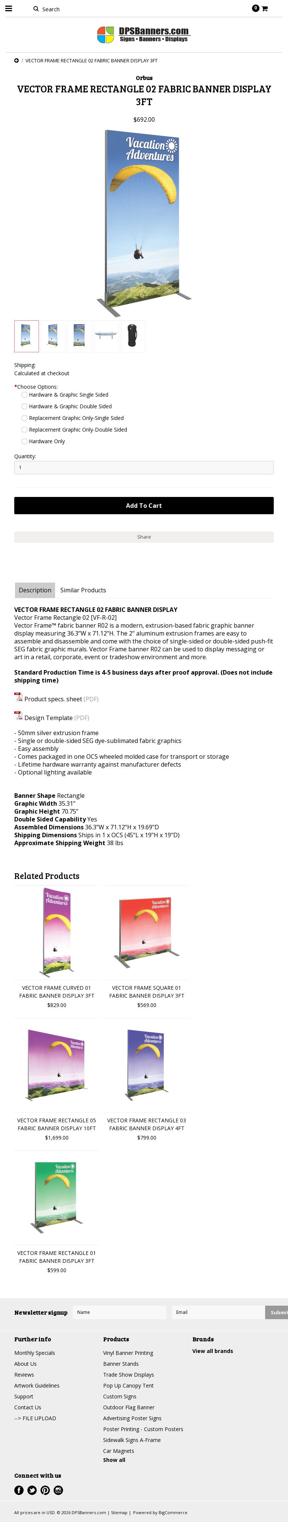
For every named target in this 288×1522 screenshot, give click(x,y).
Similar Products (83, 590)
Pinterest (45, 1490)
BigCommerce (173, 1512)
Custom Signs (119, 1396)
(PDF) (91, 699)
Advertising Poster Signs (132, 1418)
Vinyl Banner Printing (128, 1352)
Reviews (24, 1374)
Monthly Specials (34, 1352)
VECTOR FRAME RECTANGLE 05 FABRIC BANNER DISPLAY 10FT (56, 1124)
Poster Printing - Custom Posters (143, 1429)
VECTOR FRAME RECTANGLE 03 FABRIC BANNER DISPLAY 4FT (146, 1124)
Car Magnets (118, 1450)
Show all (114, 1459)
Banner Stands (121, 1363)
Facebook (19, 1490)
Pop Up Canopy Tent (128, 1385)
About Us (25, 1363)
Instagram (58, 1490)
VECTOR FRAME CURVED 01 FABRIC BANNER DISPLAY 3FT (56, 991)
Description (35, 590)
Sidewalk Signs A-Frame (132, 1439)
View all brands (212, 1350)
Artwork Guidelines (37, 1385)
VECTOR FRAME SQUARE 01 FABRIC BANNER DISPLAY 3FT (146, 991)
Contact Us (27, 1407)
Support (23, 1396)
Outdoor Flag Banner (128, 1407)
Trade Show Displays (128, 1374)
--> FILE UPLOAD (35, 1418)
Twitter (32, 1490)
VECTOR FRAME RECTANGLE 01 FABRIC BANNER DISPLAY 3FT (56, 1256)
